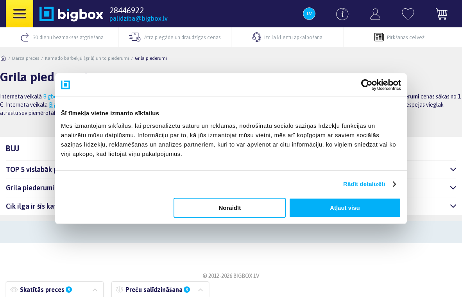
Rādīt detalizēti (364, 184)
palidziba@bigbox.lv (138, 18)
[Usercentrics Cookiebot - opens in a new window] (367, 85)
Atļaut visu (345, 207)
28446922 (126, 10)
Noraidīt (230, 207)
